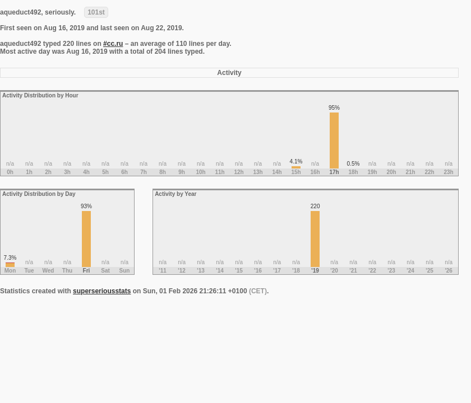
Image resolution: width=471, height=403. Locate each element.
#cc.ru (113, 44)
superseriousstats (102, 291)
